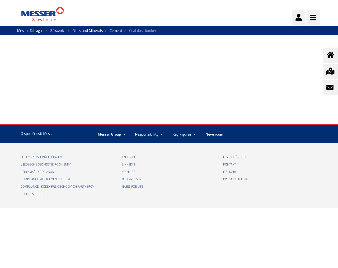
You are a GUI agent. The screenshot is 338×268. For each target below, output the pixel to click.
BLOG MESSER (131, 179)
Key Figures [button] (184, 134)
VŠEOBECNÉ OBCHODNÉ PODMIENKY (45, 164)
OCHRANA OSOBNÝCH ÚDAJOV (41, 157)
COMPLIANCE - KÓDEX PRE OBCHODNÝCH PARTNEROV (57, 186)
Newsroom (214, 134)
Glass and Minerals (87, 30)
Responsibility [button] (149, 134)
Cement (116, 30)
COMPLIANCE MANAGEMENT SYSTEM (45, 179)
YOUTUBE (128, 172)
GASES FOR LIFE (132, 186)
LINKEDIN (128, 164)
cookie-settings (33, 194)
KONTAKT (229, 164)
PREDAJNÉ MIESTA (235, 179)
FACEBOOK (129, 157)
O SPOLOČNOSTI (234, 157)
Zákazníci (58, 30)
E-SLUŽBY (229, 172)
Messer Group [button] (112, 134)
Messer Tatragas (30, 30)
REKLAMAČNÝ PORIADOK (37, 172)
